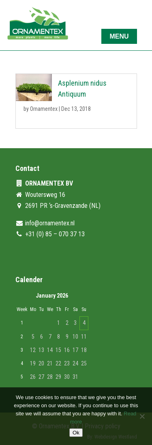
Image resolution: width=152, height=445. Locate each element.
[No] (142, 416)
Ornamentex (44, 109)
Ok (76, 433)
